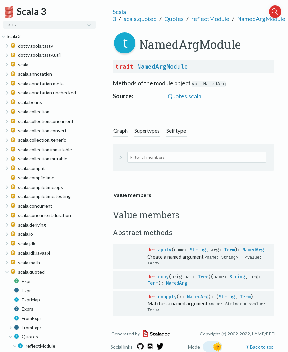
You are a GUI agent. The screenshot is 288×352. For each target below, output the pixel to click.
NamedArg (253, 250)
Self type (176, 130)
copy (163, 277)
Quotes (174, 18)
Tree (203, 277)
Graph (120, 130)
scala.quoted (140, 18)
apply (164, 250)
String (198, 250)
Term (229, 250)
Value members (132, 195)
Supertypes (147, 130)
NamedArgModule (261, 18)
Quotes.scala (184, 96)
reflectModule (210, 18)
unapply (167, 297)
